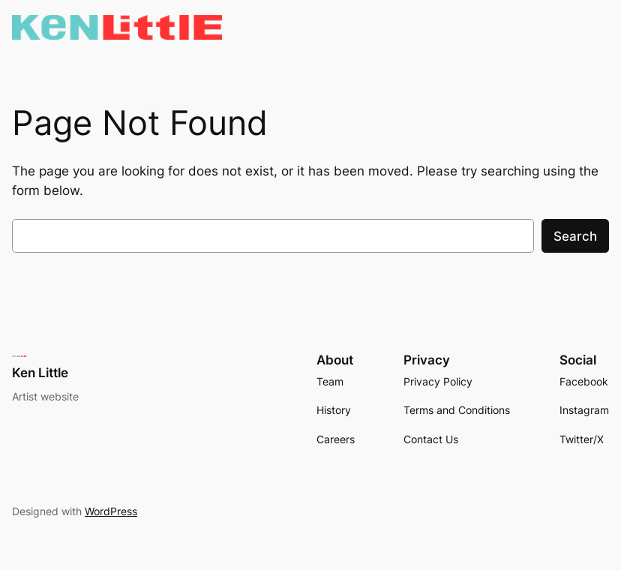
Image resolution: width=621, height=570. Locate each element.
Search (575, 236)
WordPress (111, 511)
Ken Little (40, 372)
